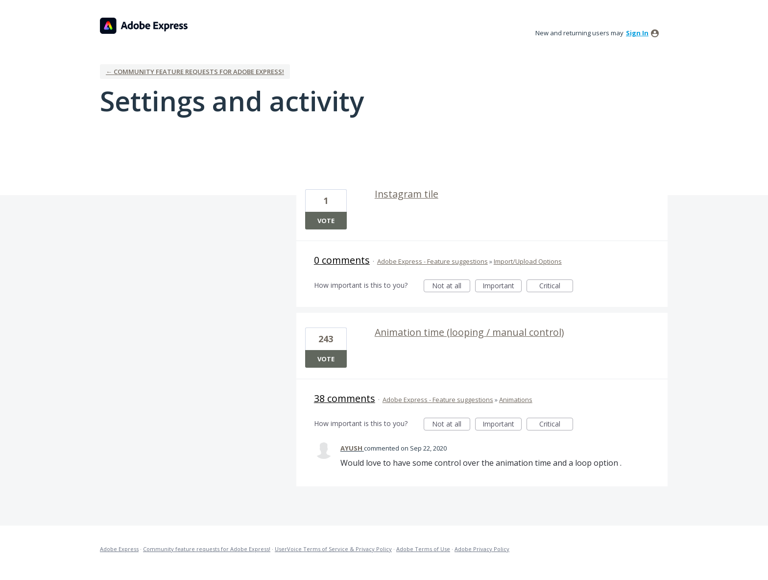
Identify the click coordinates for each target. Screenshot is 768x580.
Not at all (451, 286)
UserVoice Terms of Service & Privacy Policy (333, 549)
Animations (515, 399)
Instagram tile (406, 194)
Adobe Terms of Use (423, 549)
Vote (326, 220)
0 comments (342, 260)
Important (502, 286)
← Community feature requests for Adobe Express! (195, 71)
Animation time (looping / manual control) (469, 332)
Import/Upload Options (528, 261)
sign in (637, 32)
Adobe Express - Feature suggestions (432, 261)
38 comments (344, 398)
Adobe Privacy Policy (482, 549)
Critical (556, 286)
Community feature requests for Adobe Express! (206, 549)
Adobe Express (119, 549)
